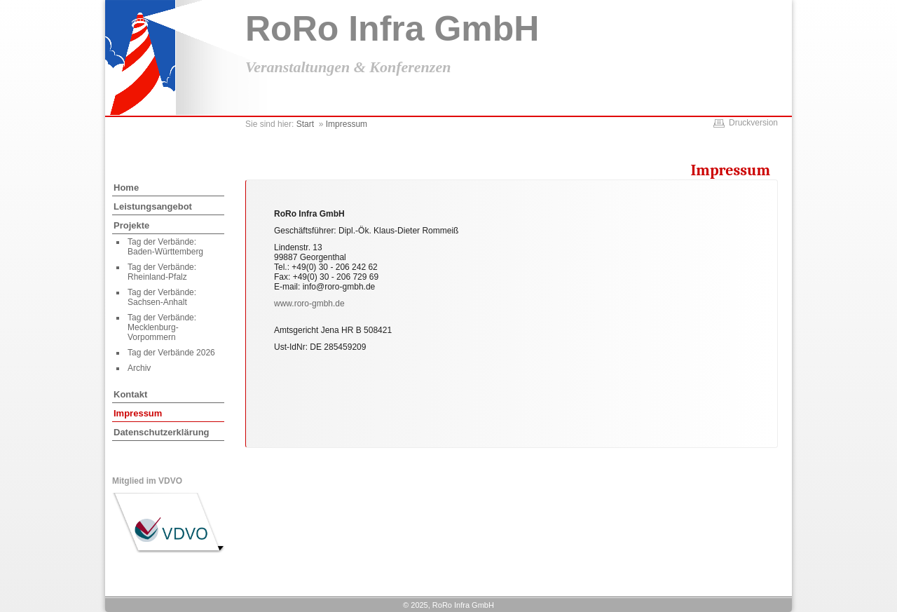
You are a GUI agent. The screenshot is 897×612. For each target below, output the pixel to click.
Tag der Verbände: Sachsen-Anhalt (162, 297)
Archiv (139, 368)
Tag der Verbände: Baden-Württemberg (165, 247)
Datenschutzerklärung (162, 432)
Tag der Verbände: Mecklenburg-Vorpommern (162, 327)
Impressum (138, 413)
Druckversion (753, 123)
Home (126, 187)
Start (305, 124)
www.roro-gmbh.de (309, 303)
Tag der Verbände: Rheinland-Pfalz (162, 272)
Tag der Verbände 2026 (171, 353)
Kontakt (130, 394)
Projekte (131, 225)
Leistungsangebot (153, 206)
